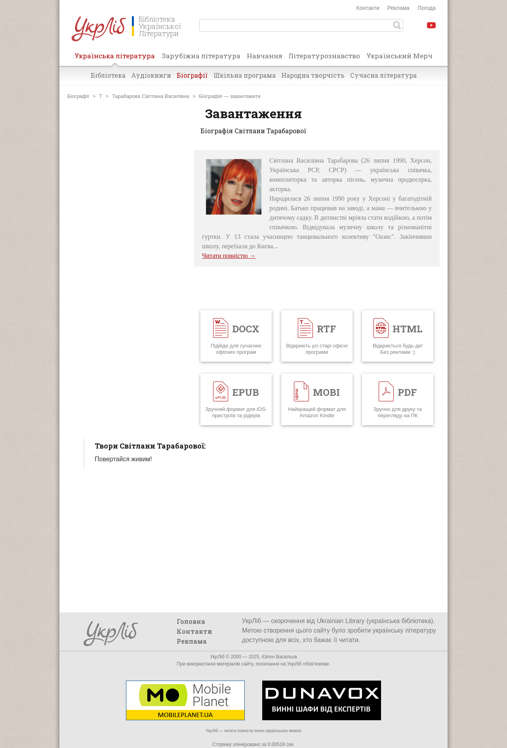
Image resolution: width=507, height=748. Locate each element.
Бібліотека (108, 75)
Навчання (264, 55)
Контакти (367, 8)
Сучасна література (383, 75)
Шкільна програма (244, 75)
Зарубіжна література (201, 55)
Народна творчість (313, 75)
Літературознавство (324, 55)
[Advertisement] (126, 269)
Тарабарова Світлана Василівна (150, 96)
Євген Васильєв (279, 657)
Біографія (210, 96)
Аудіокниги (151, 75)
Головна (191, 621)
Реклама (398, 8)
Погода (426, 8)
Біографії (192, 75)
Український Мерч (399, 55)
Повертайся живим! (123, 459)
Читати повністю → (229, 255)
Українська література (114, 58)
